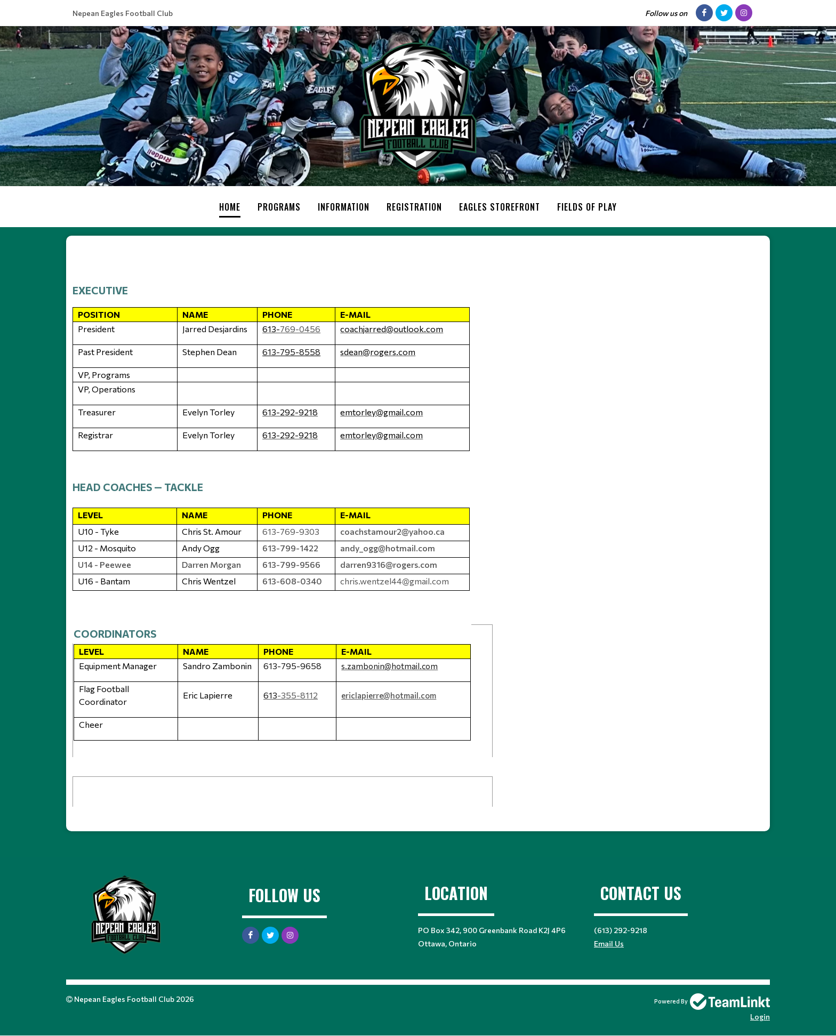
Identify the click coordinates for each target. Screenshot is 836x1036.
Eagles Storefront (499, 206)
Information (343, 206)
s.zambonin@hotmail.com (389, 666)
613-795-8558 (291, 352)
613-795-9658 (292, 666)
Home (229, 206)
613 (270, 695)
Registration (414, 206)
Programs (279, 206)
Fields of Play (587, 206)
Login (760, 1016)
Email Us (609, 943)
